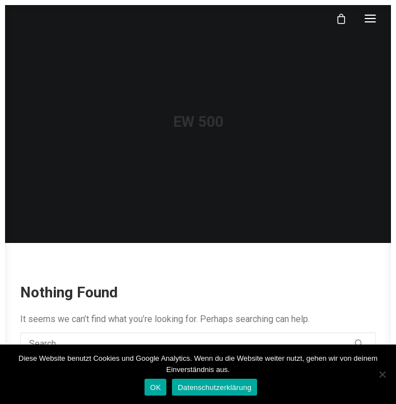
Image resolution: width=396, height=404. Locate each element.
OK (155, 387)
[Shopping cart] (336, 18)
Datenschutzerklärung (214, 387)
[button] (370, 18)
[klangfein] (53, 18)
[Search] (198, 343)
